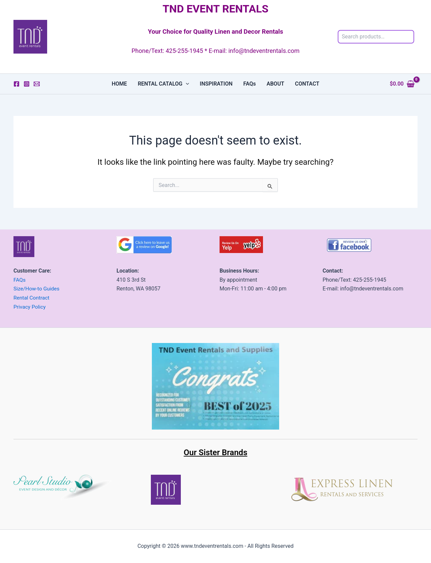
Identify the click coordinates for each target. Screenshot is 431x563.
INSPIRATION (216, 84)
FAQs (249, 84)
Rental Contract (32, 297)
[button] (186, 84)
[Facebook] (16, 84)
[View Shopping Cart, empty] (402, 83)
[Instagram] (27, 84)
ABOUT (275, 84)
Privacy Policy (30, 306)
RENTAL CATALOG (163, 84)
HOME (119, 84)
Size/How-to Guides (37, 289)
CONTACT (307, 84)
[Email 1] (37, 84)
